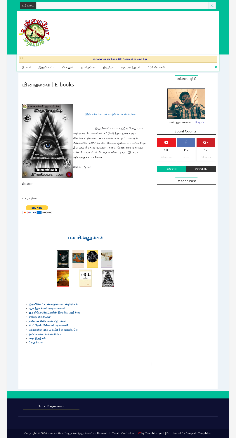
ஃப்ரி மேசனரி (156, 67)
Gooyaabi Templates (198, 433)
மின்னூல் (68, 67)
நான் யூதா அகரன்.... (186, 122)
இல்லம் (27, 67)
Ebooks (172, 169)
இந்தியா (108, 67)
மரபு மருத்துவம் (130, 67)
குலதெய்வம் (88, 67)
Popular (201, 169)
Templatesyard (154, 433)
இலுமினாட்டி (47, 67)
